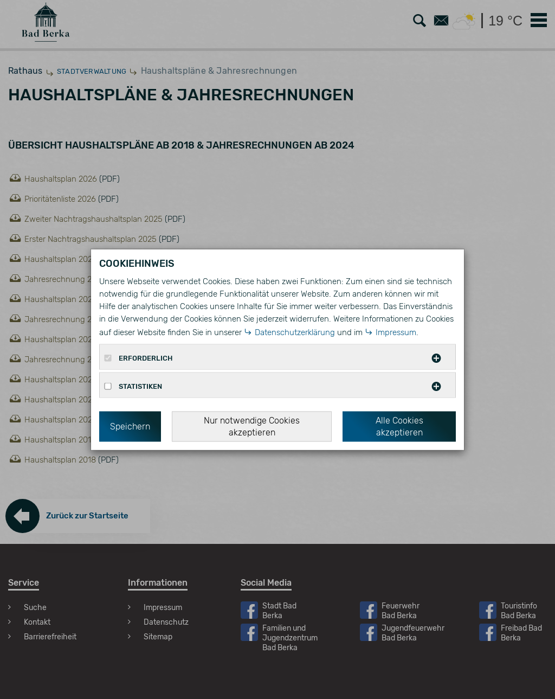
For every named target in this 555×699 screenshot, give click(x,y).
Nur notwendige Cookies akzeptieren (252, 426)
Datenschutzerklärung (295, 332)
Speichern (130, 426)
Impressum (396, 332)
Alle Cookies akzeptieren (399, 426)
